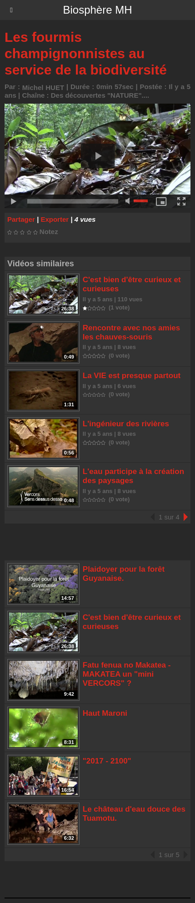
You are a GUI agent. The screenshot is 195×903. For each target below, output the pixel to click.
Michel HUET (43, 87)
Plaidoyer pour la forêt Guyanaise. (124, 574)
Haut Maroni (105, 713)
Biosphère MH (97, 10)
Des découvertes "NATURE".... (100, 95)
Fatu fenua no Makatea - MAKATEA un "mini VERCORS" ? (127, 674)
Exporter (54, 219)
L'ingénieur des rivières (126, 423)
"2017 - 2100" (107, 761)
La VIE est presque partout (131, 375)
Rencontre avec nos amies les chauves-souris (131, 332)
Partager (21, 219)
